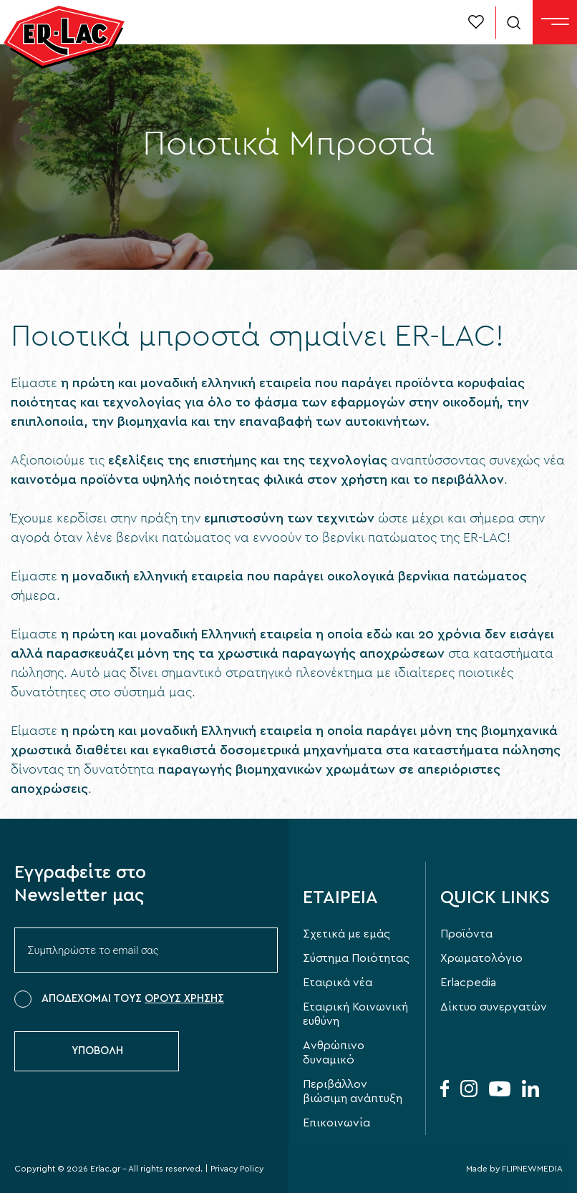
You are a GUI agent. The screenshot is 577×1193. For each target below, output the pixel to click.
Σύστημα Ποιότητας (356, 958)
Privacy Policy (236, 1168)
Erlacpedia (468, 982)
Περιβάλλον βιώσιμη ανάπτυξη (352, 1091)
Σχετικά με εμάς (346, 934)
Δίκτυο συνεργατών (493, 1007)
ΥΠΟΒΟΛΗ (97, 1051)
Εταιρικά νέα (337, 982)
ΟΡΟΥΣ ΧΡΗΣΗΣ (184, 998)
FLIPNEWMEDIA (532, 1168)
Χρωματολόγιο (481, 958)
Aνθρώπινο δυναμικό (333, 1053)
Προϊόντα (466, 934)
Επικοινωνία (336, 1123)
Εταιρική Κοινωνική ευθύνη (355, 1014)
